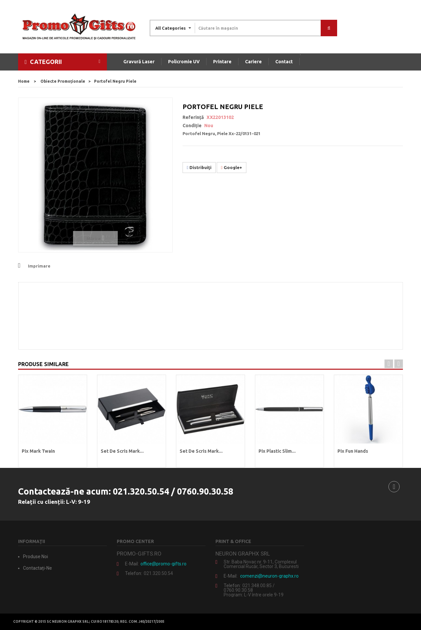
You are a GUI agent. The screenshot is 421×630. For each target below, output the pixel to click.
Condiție (192, 125)
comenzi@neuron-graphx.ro (269, 576)
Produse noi (35, 556)
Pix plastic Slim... (277, 451)
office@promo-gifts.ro (163, 563)
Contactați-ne (37, 568)
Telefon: (133, 573)
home (24, 81)
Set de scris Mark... (122, 451)
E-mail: (132, 563)
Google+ (231, 167)
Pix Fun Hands (352, 451)
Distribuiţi (199, 167)
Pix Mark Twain (38, 451)
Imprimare (39, 266)
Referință (193, 117)
